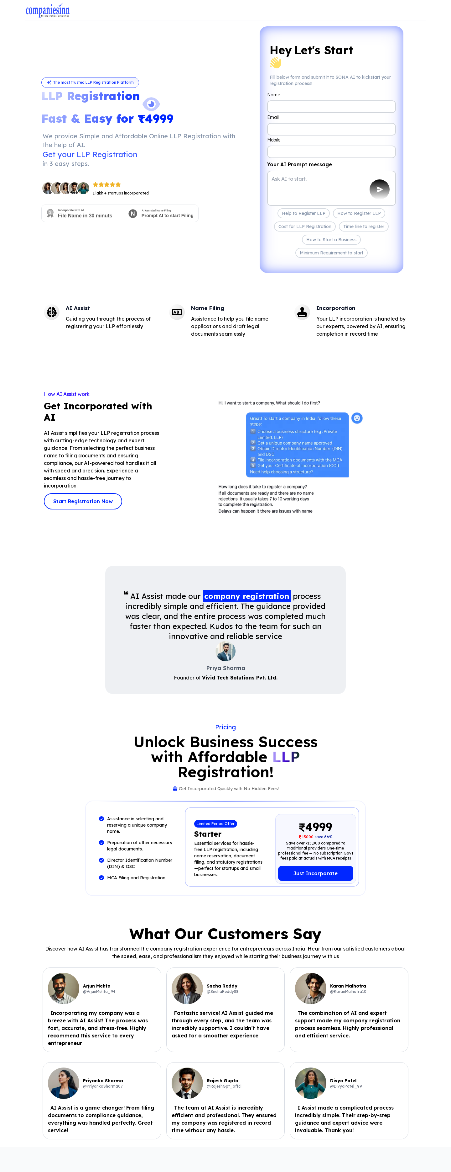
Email (273, 117)
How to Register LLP (359, 213)
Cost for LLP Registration (304, 226)
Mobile (273, 140)
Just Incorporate (315, 873)
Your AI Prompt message (299, 164)
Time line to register (363, 226)
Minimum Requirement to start (331, 253)
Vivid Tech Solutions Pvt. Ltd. (239, 677)
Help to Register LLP (303, 213)
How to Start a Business (331, 239)
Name (273, 95)
